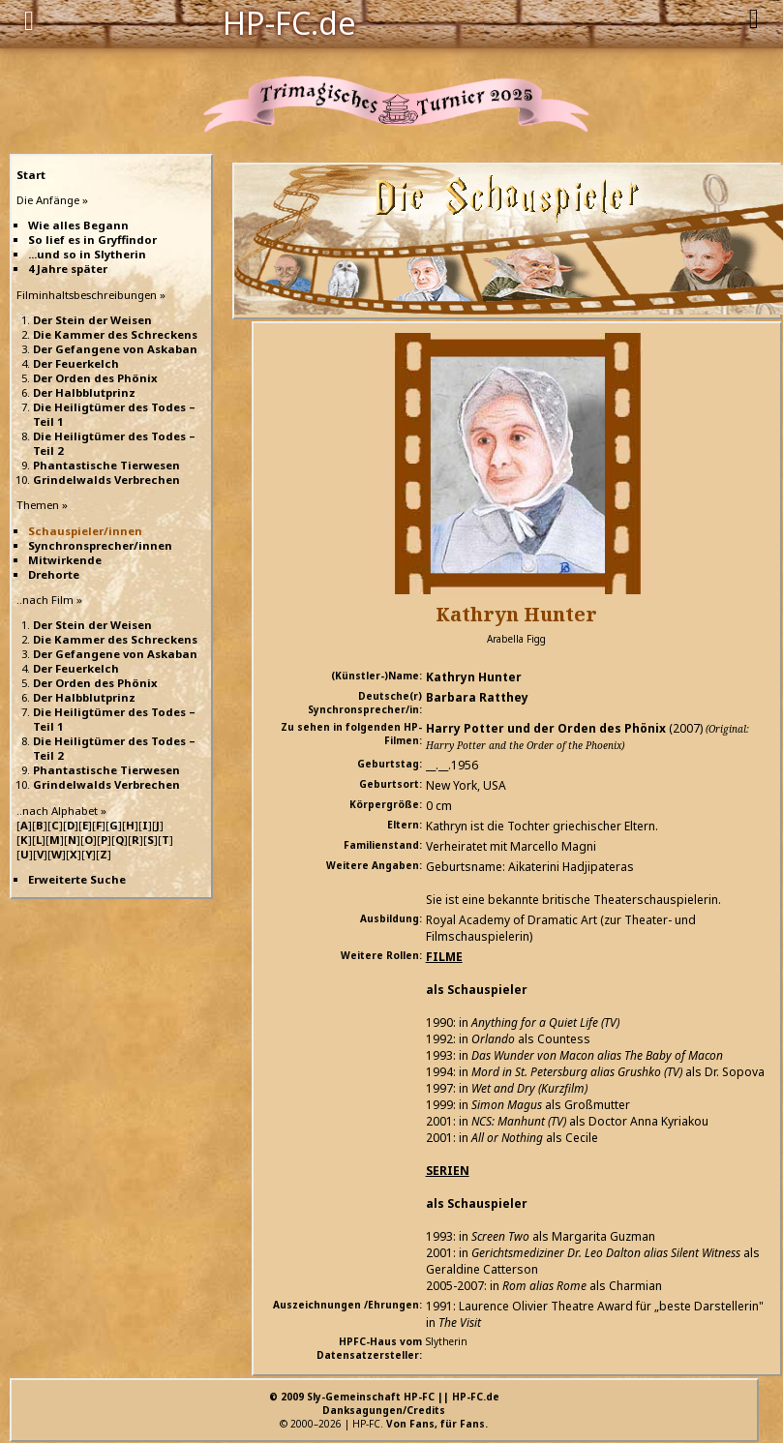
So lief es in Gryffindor (92, 239)
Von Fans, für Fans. (437, 1423)
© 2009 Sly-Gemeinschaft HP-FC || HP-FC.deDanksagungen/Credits (384, 1403)
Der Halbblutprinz (84, 392)
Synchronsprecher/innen (100, 545)
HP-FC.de (289, 21)
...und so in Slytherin (87, 254)
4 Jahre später (67, 268)
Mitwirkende (65, 560)
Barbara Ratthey (477, 697)
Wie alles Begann (78, 225)
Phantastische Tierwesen (106, 465)
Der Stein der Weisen (92, 320)
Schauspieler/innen (85, 531)
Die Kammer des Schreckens (115, 334)
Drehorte (53, 574)
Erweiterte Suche (77, 879)
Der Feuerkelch (76, 363)
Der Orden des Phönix (95, 378)
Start (30, 174)
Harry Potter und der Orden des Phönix (546, 728)
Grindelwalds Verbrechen (106, 479)
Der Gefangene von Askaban (115, 349)
